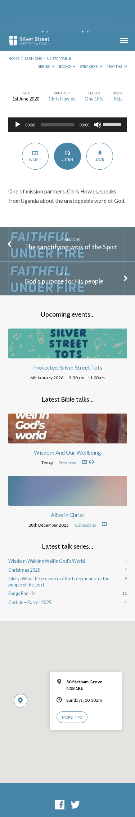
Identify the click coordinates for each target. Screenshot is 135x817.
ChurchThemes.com (67, 798)
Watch (35, 123)
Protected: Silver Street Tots (67, 335)
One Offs (94, 66)
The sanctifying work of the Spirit (71, 214)
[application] (67, 92)
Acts (117, 66)
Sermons (33, 26)
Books (67, 34)
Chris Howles (62, 66)
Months (117, 34)
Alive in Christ (67, 482)
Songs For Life (22, 561)
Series (46, 34)
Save (99, 123)
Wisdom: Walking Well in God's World (46, 528)
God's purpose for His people (63, 249)
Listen (67, 123)
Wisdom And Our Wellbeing (67, 420)
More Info (72, 685)
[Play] (17, 92)
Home (13, 26)
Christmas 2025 (24, 537)
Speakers (91, 34)
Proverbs (67, 430)
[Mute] (97, 92)
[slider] (57, 92)
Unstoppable (59, 26)
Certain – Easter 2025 (29, 570)
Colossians (85, 492)
